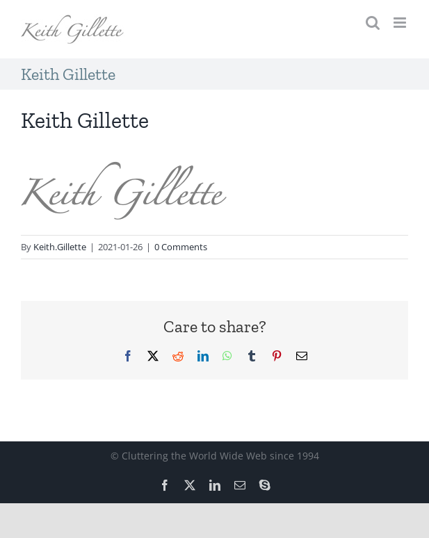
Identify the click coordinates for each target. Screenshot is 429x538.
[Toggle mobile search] (373, 22)
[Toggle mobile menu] (401, 22)
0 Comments (180, 247)
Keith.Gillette (59, 247)
